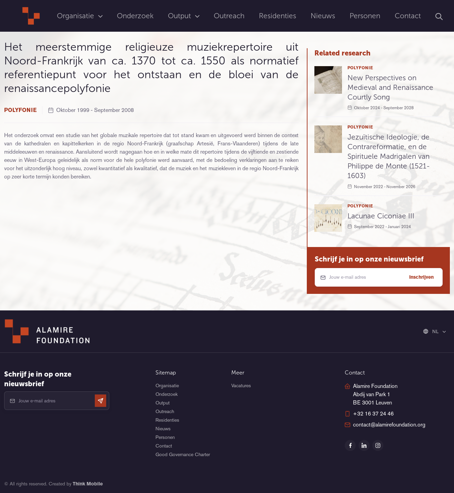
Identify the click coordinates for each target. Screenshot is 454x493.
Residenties (277, 15)
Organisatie (76, 15)
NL (431, 331)
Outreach (229, 15)
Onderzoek (135, 15)
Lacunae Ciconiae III (380, 216)
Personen (365, 15)
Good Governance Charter (182, 454)
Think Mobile (88, 483)
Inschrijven (421, 277)
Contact (408, 15)
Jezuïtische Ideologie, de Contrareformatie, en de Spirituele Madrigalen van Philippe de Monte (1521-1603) (388, 156)
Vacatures (241, 385)
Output (180, 15)
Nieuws (323, 15)
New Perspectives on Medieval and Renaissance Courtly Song (390, 87)
